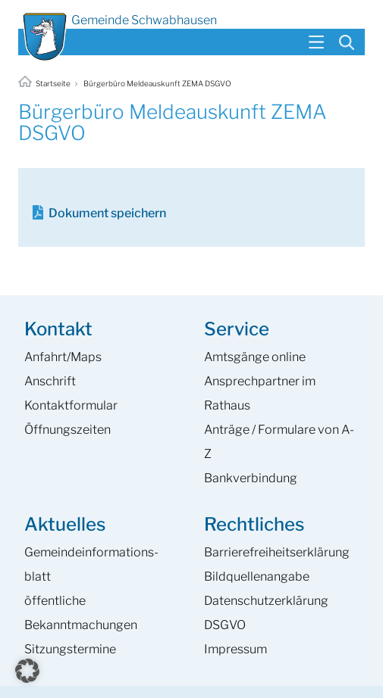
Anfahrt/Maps (63, 357)
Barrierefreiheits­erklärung (277, 552)
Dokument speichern (107, 213)
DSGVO (225, 625)
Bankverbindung (250, 478)
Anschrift (50, 381)
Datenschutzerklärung (266, 601)
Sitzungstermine (70, 649)
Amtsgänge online (255, 357)
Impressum (235, 649)
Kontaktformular (71, 405)
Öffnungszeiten (67, 429)
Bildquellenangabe (256, 576)
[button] (27, 670)
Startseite (45, 83)
